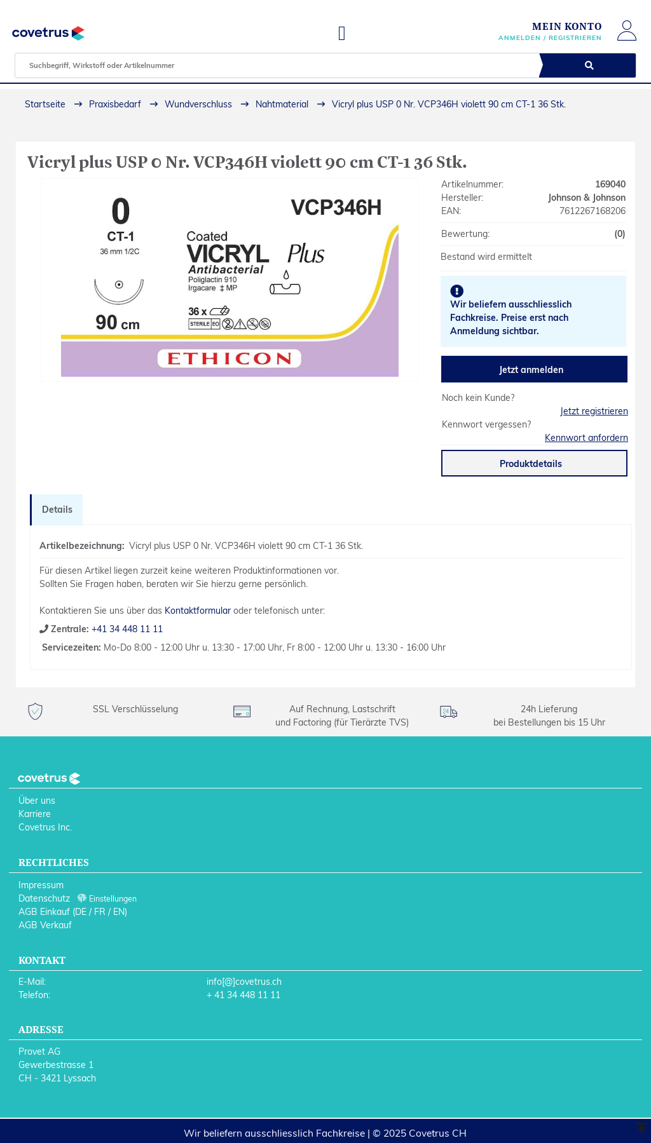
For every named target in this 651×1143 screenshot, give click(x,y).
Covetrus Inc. (45, 827)
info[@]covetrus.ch (244, 981)
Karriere (34, 814)
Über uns (36, 800)
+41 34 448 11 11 (126, 629)
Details (57, 509)
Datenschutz (44, 898)
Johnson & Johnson (587, 197)
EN (119, 911)
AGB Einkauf (44, 911)
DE (80, 911)
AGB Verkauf (45, 925)
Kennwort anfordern (586, 437)
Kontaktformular (198, 610)
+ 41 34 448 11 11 (243, 995)
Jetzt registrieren (594, 411)
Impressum (41, 885)
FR (100, 911)
